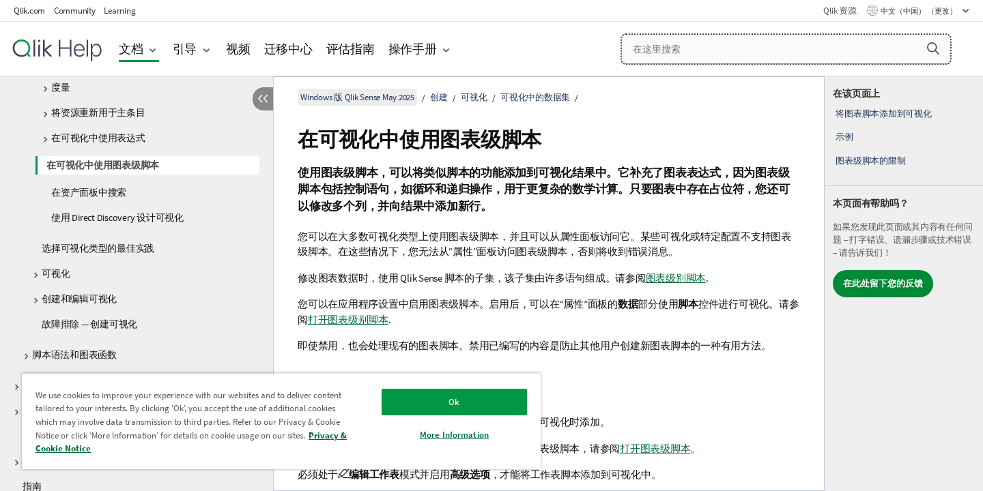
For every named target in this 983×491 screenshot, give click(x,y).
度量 (60, 87)
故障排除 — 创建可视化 (89, 324)
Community (75, 10)
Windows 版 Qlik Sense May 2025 (357, 97)
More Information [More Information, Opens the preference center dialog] (454, 435)
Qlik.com (29, 10)
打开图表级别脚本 (348, 319)
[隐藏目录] (263, 98)
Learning (119, 10)
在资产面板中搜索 (88, 192)
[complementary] (904, 283)
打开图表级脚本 (655, 448)
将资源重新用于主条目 (98, 112)
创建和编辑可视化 (79, 299)
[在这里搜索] (786, 49)
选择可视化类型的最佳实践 (98, 248)
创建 (439, 97)
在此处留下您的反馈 (883, 283)
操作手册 (412, 49)
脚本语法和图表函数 (74, 354)
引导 (185, 49)
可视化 (56, 273)
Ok (453, 402)
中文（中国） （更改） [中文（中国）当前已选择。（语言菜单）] (919, 11)
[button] (933, 48)
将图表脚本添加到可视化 (883, 113)
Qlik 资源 (839, 10)
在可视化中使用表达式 (98, 138)
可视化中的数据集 (535, 97)
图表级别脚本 (676, 277)
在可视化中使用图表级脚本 (102, 165)
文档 (131, 49)
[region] (281, 421)
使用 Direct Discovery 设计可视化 (117, 217)
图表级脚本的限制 (870, 160)
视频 (238, 49)
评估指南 (350, 49)
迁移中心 (288, 49)
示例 (844, 137)
